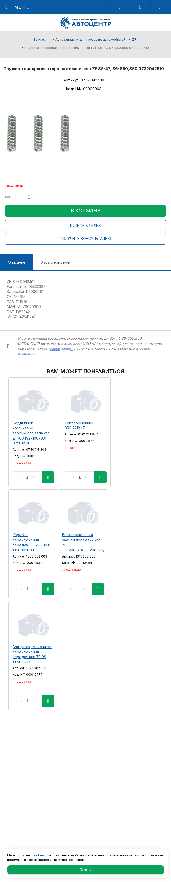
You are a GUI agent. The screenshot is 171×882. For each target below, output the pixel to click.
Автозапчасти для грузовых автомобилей (90, 39)
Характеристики (55, 262)
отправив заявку (58, 348)
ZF (134, 39)
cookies (38, 855)
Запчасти (41, 39)
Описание (16, 262)
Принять (85, 869)
